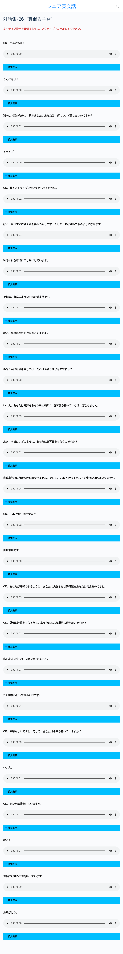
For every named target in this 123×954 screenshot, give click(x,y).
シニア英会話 (61, 6)
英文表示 (12, 67)
